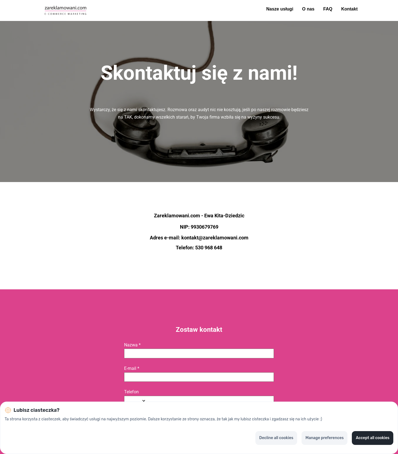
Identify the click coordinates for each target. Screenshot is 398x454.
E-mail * (131, 368)
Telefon (131, 391)
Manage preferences (324, 438)
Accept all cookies (372, 438)
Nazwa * (132, 345)
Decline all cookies (276, 438)
